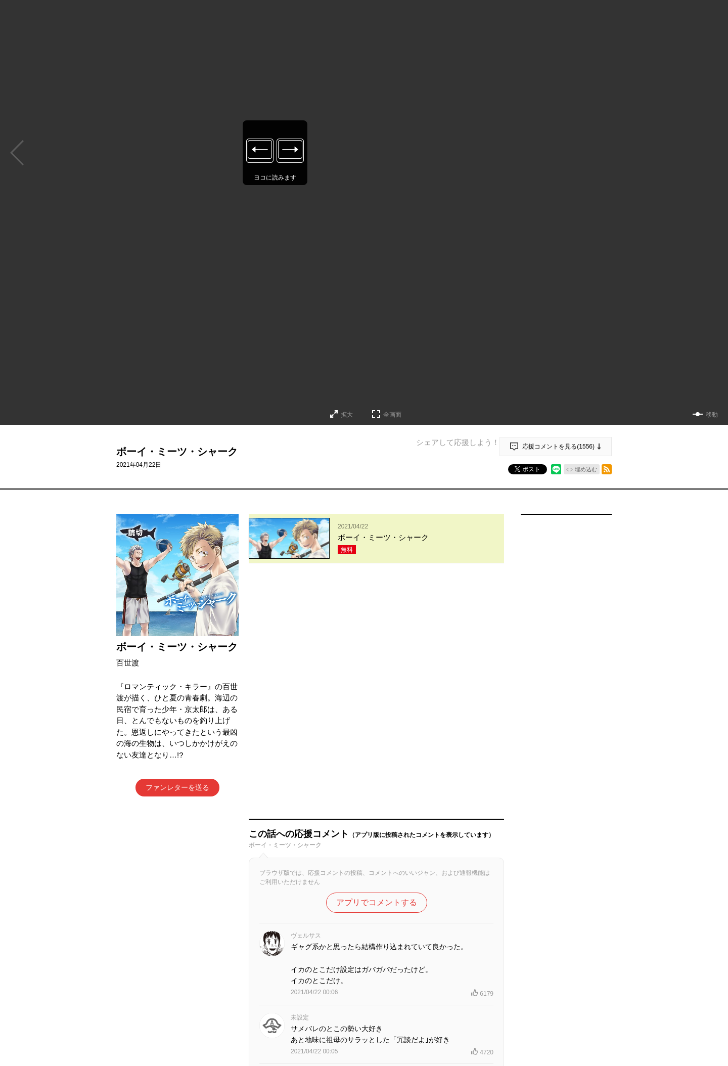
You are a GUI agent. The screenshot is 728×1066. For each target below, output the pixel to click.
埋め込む (586, 469)
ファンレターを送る (177, 787)
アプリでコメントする (376, 667)
